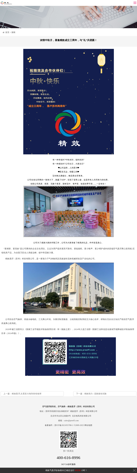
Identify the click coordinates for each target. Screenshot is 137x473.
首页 (7, 32)
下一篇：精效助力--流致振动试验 (91, 394)
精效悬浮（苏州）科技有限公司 (83, 411)
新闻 (13, 32)
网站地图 (88, 425)
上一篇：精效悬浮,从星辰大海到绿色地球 (22, 394)
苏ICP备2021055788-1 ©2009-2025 (69, 425)
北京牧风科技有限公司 (81, 416)
